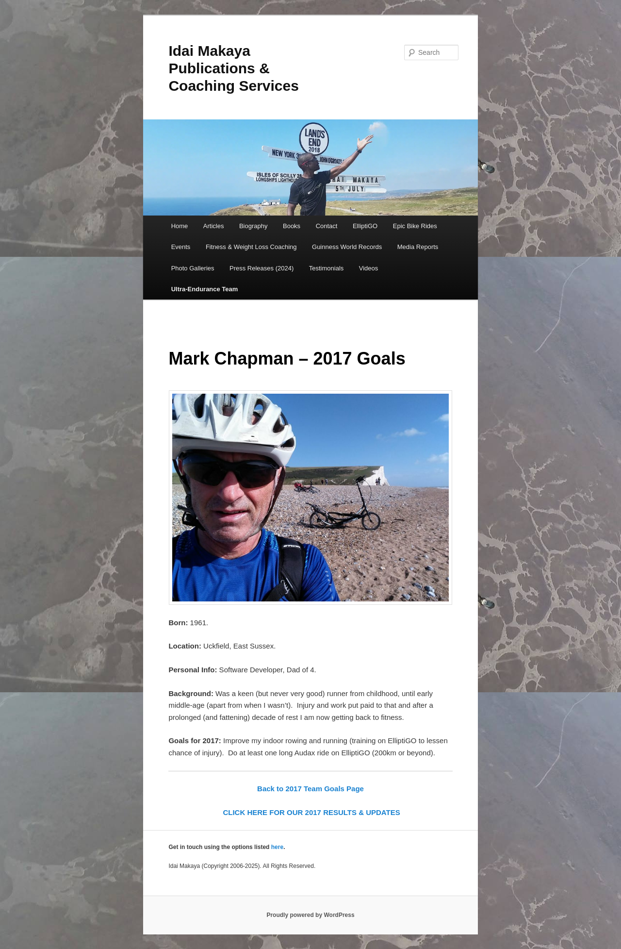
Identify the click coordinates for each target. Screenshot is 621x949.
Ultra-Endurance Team (204, 289)
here (277, 847)
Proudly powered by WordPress (310, 915)
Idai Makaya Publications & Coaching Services (233, 68)
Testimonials (326, 268)
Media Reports (418, 246)
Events (181, 246)
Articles (213, 226)
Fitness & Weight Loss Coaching (251, 246)
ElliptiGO (365, 226)
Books (291, 226)
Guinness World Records (347, 246)
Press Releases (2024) (261, 268)
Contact (327, 226)
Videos (368, 268)
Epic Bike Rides (415, 226)
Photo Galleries (192, 268)
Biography (253, 226)
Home (179, 226)
